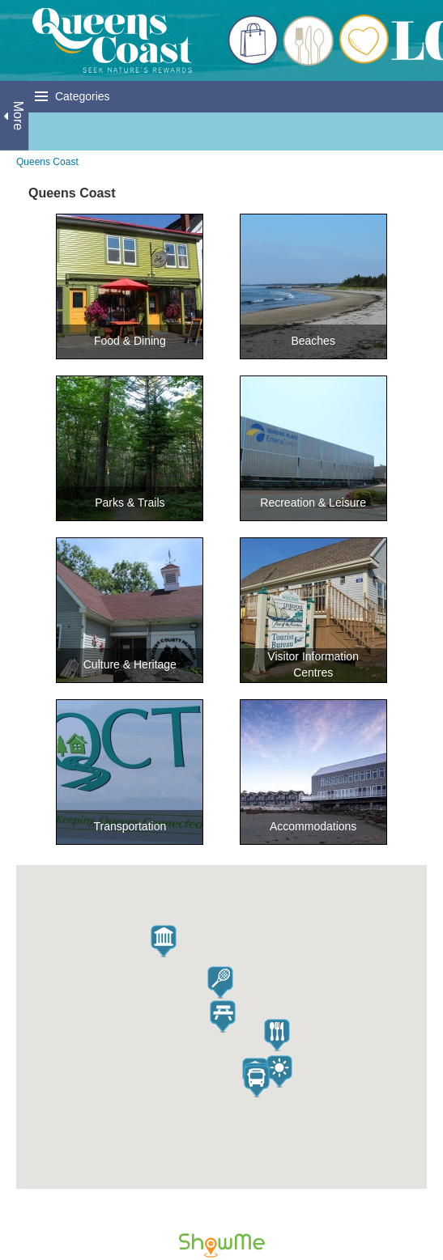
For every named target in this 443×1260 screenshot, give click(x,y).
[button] (277, 1035)
